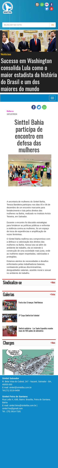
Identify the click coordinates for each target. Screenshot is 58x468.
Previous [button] (2, 49)
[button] (42, 4)
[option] (29, 61)
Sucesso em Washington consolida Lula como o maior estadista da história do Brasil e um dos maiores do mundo (29, 74)
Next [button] (56, 49)
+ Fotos (52, 294)
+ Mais (52, 282)
